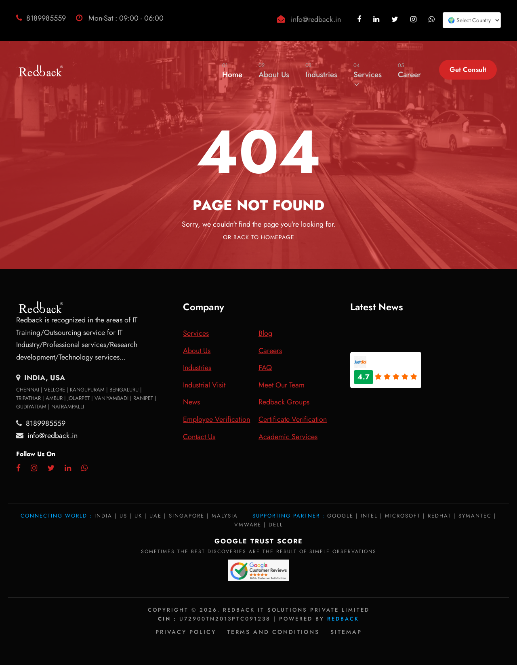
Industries (321, 70)
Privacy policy (186, 632)
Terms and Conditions (273, 632)
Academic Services (287, 436)
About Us (273, 70)
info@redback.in (316, 19)
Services (367, 74)
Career (409, 70)
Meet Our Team (281, 385)
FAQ (265, 367)
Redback (343, 619)
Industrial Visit (204, 385)
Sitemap (346, 632)
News (191, 402)
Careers (270, 350)
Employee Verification (216, 419)
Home (232, 70)
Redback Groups (283, 402)
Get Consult (468, 69)
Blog (265, 333)
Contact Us (199, 436)
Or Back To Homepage (258, 237)
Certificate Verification (292, 419)
